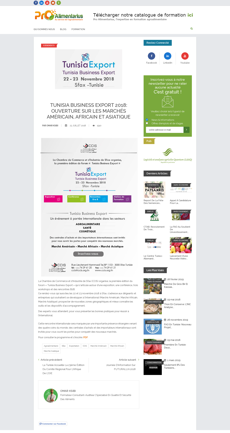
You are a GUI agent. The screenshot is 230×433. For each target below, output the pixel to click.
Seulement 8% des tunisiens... (174, 366)
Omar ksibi (50, 125)
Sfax (64, 346)
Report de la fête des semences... (153, 201)
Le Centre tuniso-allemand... (153, 257)
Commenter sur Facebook (52, 423)
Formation (78, 29)
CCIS (85, 346)
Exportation (74, 346)
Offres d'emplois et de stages (167, 123)
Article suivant (129, 359)
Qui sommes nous (44, 29)
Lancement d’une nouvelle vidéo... (179, 257)
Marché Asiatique (51, 351)
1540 (97, 125)
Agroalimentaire (51, 346)
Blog (63, 29)
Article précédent (50, 359)
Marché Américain (99, 346)
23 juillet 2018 (75, 125)
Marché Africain (117, 346)
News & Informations (163, 120)
